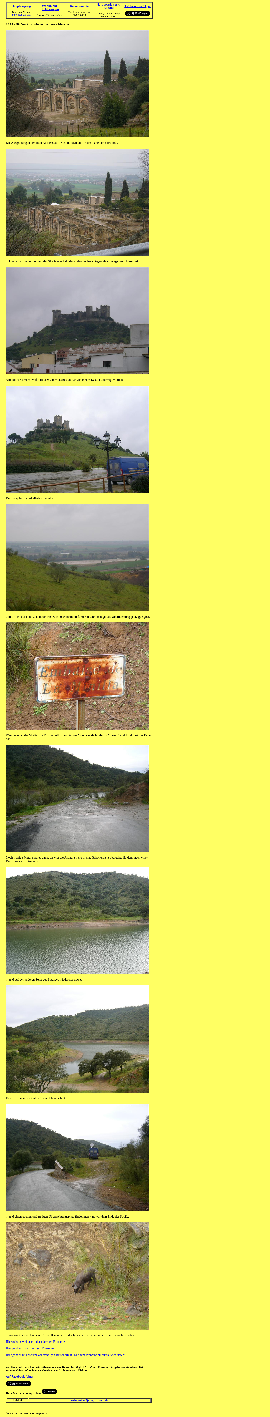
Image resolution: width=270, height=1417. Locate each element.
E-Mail (27, 14)
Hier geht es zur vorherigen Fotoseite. (30, 1348)
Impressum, (18, 14)
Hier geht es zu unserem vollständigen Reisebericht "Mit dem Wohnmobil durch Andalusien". (66, 1355)
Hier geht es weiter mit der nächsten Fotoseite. (36, 1341)
